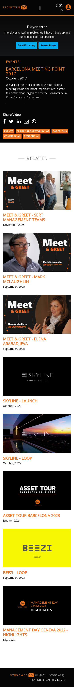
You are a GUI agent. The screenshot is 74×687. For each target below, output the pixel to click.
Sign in (63, 7)
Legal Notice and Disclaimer (47, 680)
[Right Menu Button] (40, 8)
